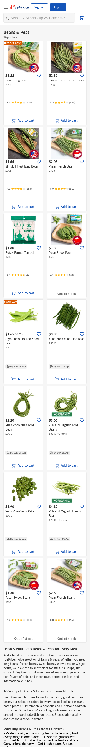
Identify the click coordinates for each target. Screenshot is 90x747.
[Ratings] (19, 102)
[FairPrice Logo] (19, 7)
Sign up (39, 7)
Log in (58, 7)
